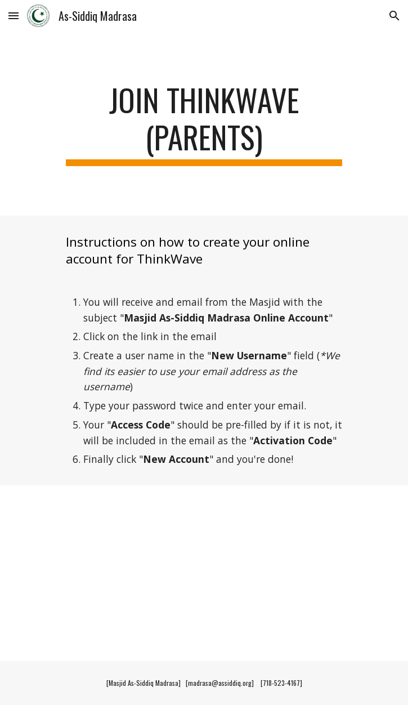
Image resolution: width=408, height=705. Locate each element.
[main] (204, 124)
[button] (13, 15)
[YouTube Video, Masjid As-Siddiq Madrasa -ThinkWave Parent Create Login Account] (204, 573)
